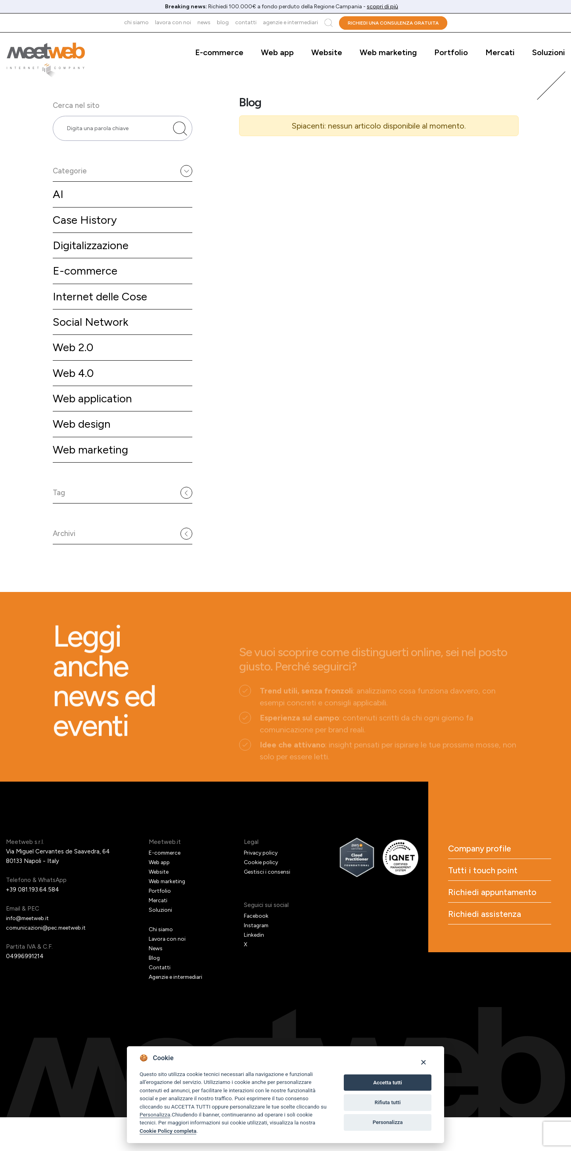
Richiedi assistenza (498, 975)
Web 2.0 (74, 365)
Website (326, 52)
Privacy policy (262, 886)
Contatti (246, 22)
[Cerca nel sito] (180, 134)
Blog (223, 22)
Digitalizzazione (93, 259)
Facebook (257, 949)
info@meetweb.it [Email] (30, 951)
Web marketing (388, 52)
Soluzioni (548, 52)
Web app (277, 52)
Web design (84, 445)
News (204, 22)
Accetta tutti (387, 1083)
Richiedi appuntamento (488, 942)
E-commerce (219, 52)
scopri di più (382, 6)
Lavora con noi (173, 22)
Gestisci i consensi (269, 905)
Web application (95, 418)
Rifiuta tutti (388, 1102)
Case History (87, 232)
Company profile (493, 884)
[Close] (423, 1062)
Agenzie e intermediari (290, 22)
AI (58, 205)
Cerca (328, 23)
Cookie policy (262, 895)
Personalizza (155, 1114)
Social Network (93, 338)
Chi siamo (136, 22)
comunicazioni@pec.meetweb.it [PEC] (50, 961)
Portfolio (451, 52)
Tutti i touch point (496, 910)
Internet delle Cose (103, 312)
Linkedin (255, 968)
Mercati (500, 52)
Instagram (257, 959)
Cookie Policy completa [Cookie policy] (168, 1131)
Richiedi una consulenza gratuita (393, 23)
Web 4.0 (75, 391)
